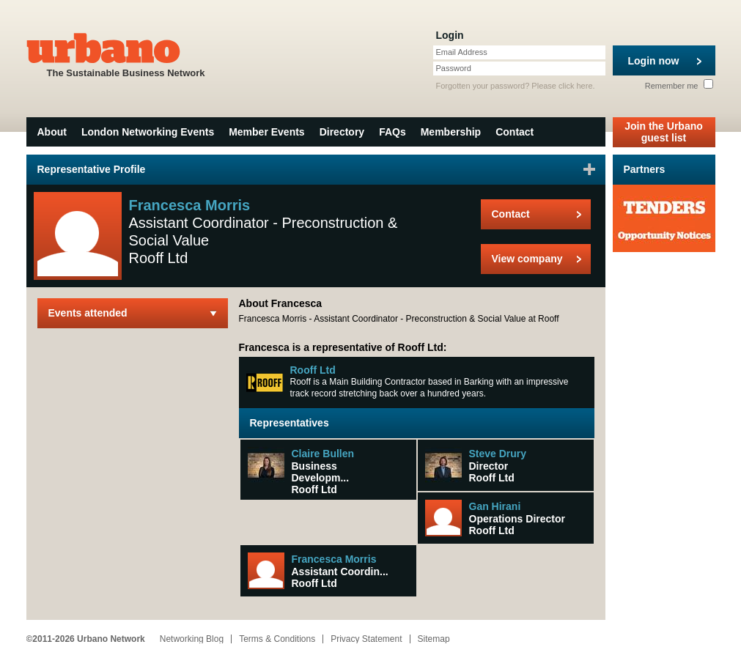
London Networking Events (147, 132)
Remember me (679, 85)
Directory (342, 132)
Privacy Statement (366, 639)
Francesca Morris (334, 559)
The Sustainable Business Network (126, 53)
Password (453, 68)
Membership (451, 132)
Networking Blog (192, 639)
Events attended (88, 313)
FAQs (392, 132)
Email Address (461, 52)
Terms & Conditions (277, 639)
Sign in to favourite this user (589, 169)
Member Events (266, 132)
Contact (514, 132)
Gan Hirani (495, 506)
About (52, 132)
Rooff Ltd (313, 370)
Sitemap (434, 639)
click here (575, 85)
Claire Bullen (323, 453)
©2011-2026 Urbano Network (85, 639)
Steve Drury (498, 453)
